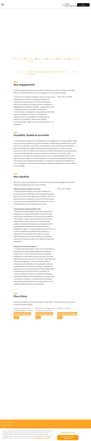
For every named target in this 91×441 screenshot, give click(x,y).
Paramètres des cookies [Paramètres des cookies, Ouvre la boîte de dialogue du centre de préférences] (68, 435)
